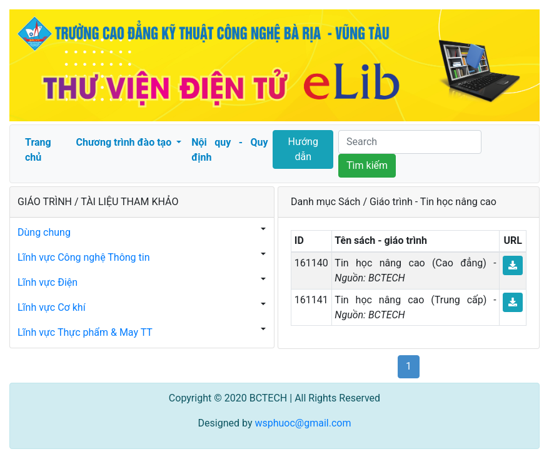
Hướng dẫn (303, 149)
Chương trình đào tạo (125, 142)
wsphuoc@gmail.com (302, 423)
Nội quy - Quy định (229, 149)
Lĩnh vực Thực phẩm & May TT (85, 332)
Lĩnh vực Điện (48, 282)
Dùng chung (44, 232)
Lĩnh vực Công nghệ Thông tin (84, 257)
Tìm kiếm (367, 165)
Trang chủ (38, 149)
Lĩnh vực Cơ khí (52, 307)
